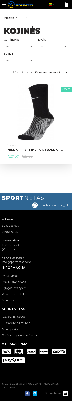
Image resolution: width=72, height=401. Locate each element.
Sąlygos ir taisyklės (14, 288)
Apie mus (8, 300)
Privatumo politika (14, 294)
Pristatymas (10, 275)
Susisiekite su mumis (16, 323)
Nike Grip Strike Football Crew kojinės (36, 149)
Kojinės (23, 18)
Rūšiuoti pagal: (23, 72)
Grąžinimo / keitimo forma (19, 335)
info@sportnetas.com (16, 262)
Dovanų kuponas (13, 317)
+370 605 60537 (13, 257)
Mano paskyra (11, 329)
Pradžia (9, 18)
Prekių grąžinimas (14, 282)
